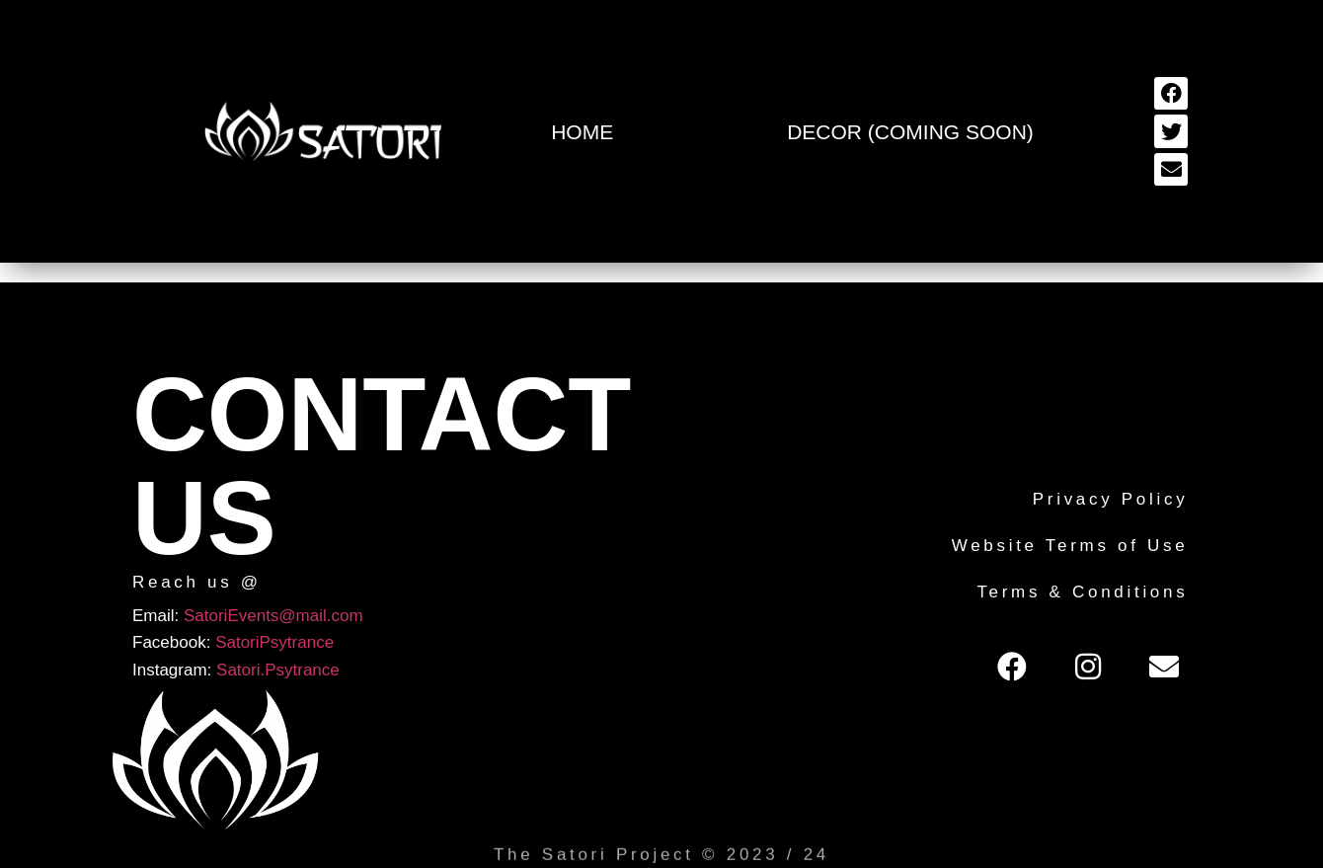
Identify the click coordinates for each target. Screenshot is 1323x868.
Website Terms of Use (1070, 545)
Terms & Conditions (1082, 592)
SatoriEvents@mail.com (273, 615)
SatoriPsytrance (274, 642)
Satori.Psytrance (278, 670)
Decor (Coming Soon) (910, 131)
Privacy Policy (1111, 499)
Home (582, 131)
